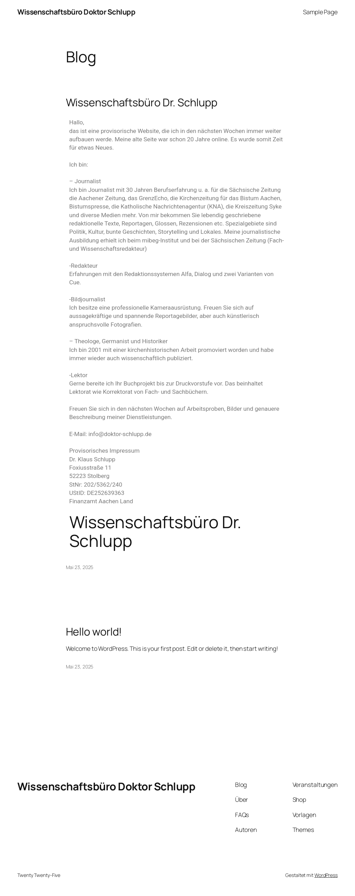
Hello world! (94, 632)
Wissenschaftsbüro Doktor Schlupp (76, 12)
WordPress (326, 875)
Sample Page (320, 12)
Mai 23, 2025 (80, 567)
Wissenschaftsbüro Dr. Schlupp (141, 102)
